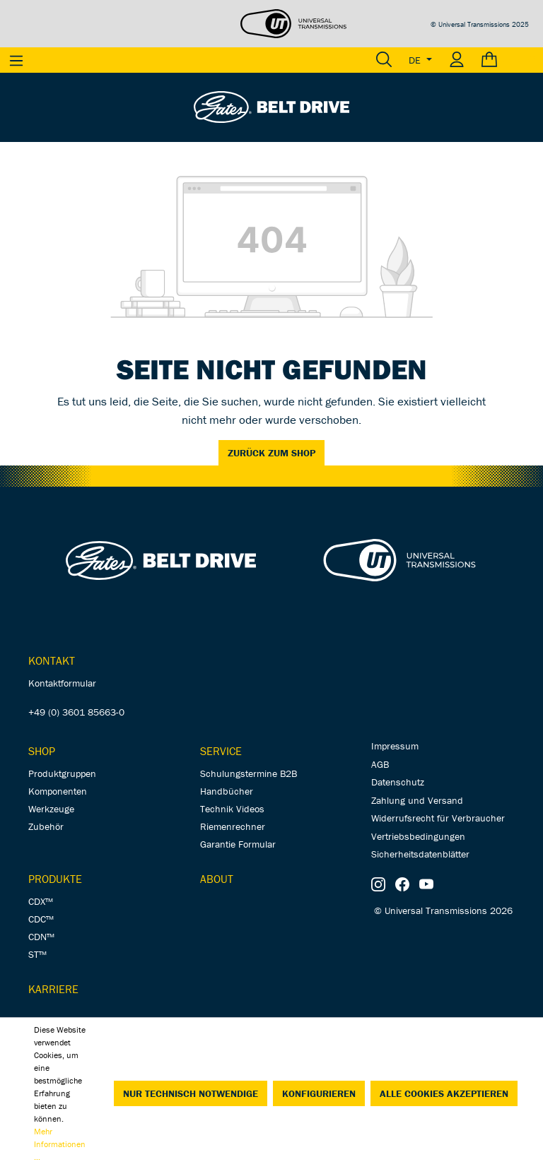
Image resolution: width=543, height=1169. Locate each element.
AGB (380, 764)
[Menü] (16, 60)
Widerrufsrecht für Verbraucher (438, 818)
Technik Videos (232, 808)
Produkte (55, 879)
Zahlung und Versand (417, 800)
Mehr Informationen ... (60, 1144)
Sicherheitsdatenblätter (420, 854)
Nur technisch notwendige (190, 1093)
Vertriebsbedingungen (418, 836)
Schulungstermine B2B (248, 773)
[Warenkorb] (508, 60)
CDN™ (41, 936)
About (216, 879)
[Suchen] (384, 60)
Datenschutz (397, 782)
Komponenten (57, 791)
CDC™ (41, 919)
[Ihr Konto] (456, 60)
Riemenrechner (232, 826)
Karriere (53, 989)
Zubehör (46, 826)
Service (221, 751)
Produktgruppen (62, 773)
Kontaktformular (62, 683)
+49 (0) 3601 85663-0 (76, 712)
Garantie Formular (238, 844)
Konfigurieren (319, 1093)
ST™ (37, 954)
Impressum (395, 746)
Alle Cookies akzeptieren (444, 1093)
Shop (41, 751)
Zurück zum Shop (271, 452)
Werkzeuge (51, 808)
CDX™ (40, 901)
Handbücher (226, 791)
